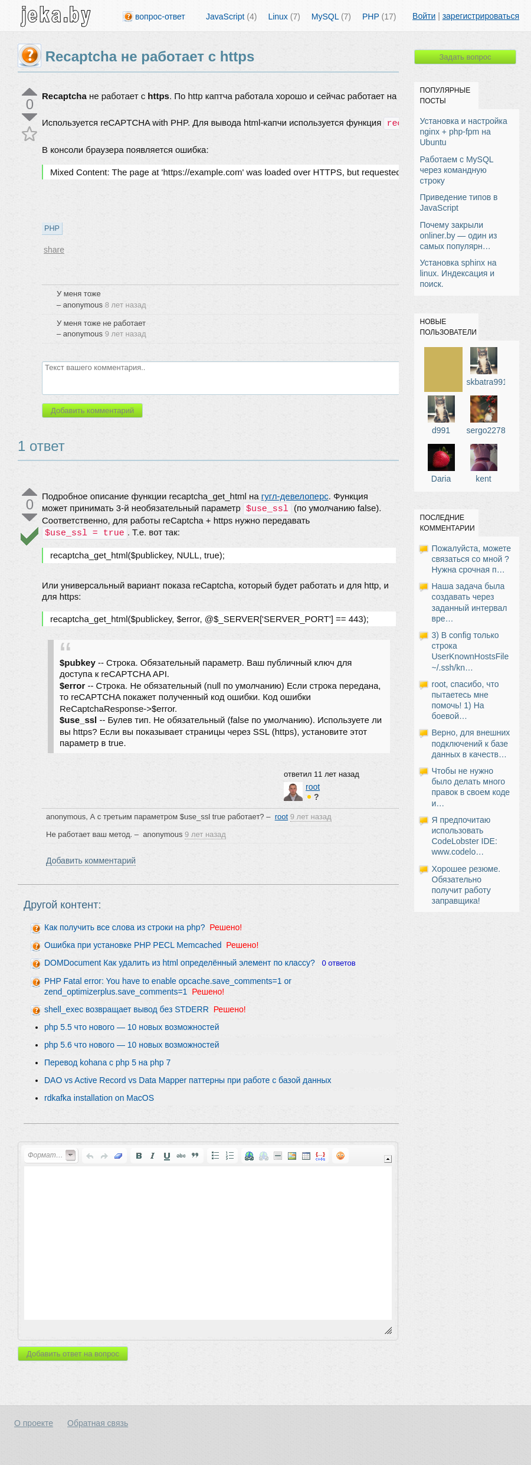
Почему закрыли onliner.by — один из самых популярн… (458, 235)
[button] (51, 1155)
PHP (379, 16)
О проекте (33, 1423)
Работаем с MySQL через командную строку (457, 170)
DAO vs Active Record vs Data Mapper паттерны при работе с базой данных (188, 1080)
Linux (284, 16)
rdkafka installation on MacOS (99, 1098)
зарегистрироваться (480, 16)
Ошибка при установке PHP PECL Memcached (133, 945)
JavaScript (231, 16)
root (313, 787)
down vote (30, 117)
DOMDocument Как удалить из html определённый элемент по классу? (179, 962)
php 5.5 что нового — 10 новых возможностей (131, 1027)
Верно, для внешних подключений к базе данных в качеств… (471, 743)
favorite (30, 134)
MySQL (331, 16)
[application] (208, 1241)
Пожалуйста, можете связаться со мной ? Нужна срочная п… (472, 559)
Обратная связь (97, 1423)
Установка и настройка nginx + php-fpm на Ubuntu (463, 131)
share (54, 249)
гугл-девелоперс (295, 496)
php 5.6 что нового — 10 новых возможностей (131, 1044)
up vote (30, 91)
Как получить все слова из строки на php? (124, 927)
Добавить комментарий (91, 860)
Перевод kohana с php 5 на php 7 (107, 1062)
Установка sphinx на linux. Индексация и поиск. (458, 273)
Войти (423, 16)
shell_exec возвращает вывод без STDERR (126, 1009)
